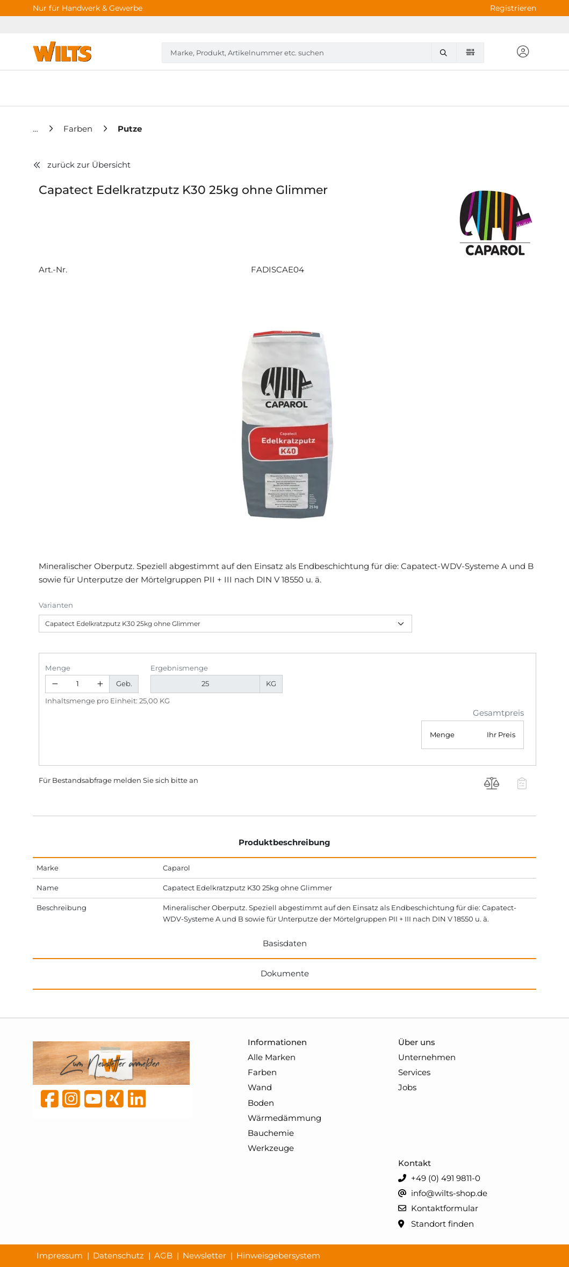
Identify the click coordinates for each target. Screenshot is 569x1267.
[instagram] (71, 1101)
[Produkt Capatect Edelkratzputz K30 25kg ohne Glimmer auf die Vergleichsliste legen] (492, 784)
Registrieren (513, 8)
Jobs (407, 1087)
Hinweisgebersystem (278, 1255)
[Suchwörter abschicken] (446, 52)
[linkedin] (137, 1101)
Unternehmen (427, 1057)
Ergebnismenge (179, 668)
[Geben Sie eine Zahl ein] (77, 684)
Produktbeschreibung (284, 842)
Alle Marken (272, 1057)
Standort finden (436, 1224)
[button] (522, 52)
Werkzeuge (271, 1148)
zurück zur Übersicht (82, 165)
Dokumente (285, 973)
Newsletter (204, 1255)
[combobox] (323, 52)
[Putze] (130, 129)
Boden (261, 1103)
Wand (260, 1087)
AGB (163, 1255)
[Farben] (79, 129)
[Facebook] (50, 1101)
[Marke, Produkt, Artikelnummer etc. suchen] (446, 52)
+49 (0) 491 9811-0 (439, 1178)
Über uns (416, 1042)
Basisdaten (285, 943)
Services (414, 1072)
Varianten (56, 605)
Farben (262, 1072)
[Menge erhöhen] (100, 684)
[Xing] (115, 1101)
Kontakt (414, 1163)
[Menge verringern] (55, 684)
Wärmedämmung (284, 1118)
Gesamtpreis (498, 713)
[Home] (36, 129)
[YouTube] (93, 1101)
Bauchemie (271, 1133)
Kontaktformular (438, 1209)
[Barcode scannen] (470, 52)
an (193, 780)
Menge (57, 668)
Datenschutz (118, 1255)
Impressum (60, 1255)
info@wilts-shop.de (442, 1193)
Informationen (277, 1042)
